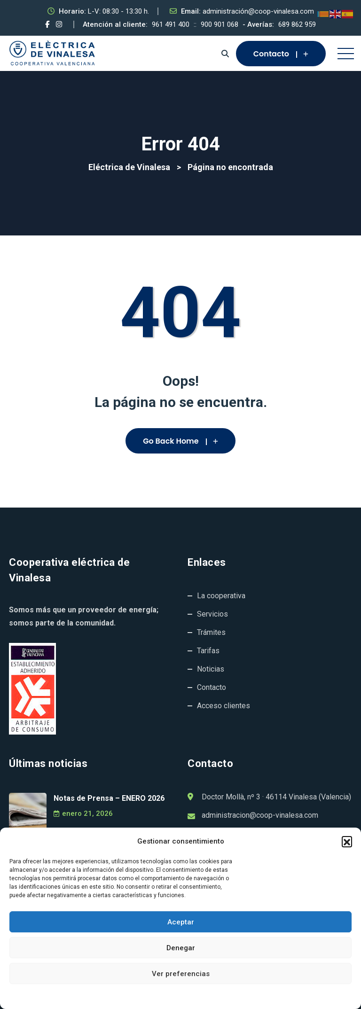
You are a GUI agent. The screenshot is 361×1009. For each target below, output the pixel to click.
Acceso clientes (223, 705)
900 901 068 (219, 24)
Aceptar (180, 922)
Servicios (212, 614)
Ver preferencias (181, 974)
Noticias (210, 669)
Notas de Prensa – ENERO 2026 (109, 798)
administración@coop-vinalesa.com (258, 11)
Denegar (180, 948)
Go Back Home (180, 441)
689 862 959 (297, 24)
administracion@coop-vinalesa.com (260, 815)
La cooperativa (221, 595)
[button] (347, 841)
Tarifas (208, 650)
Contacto (280, 53)
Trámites (211, 632)
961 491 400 (170, 24)
